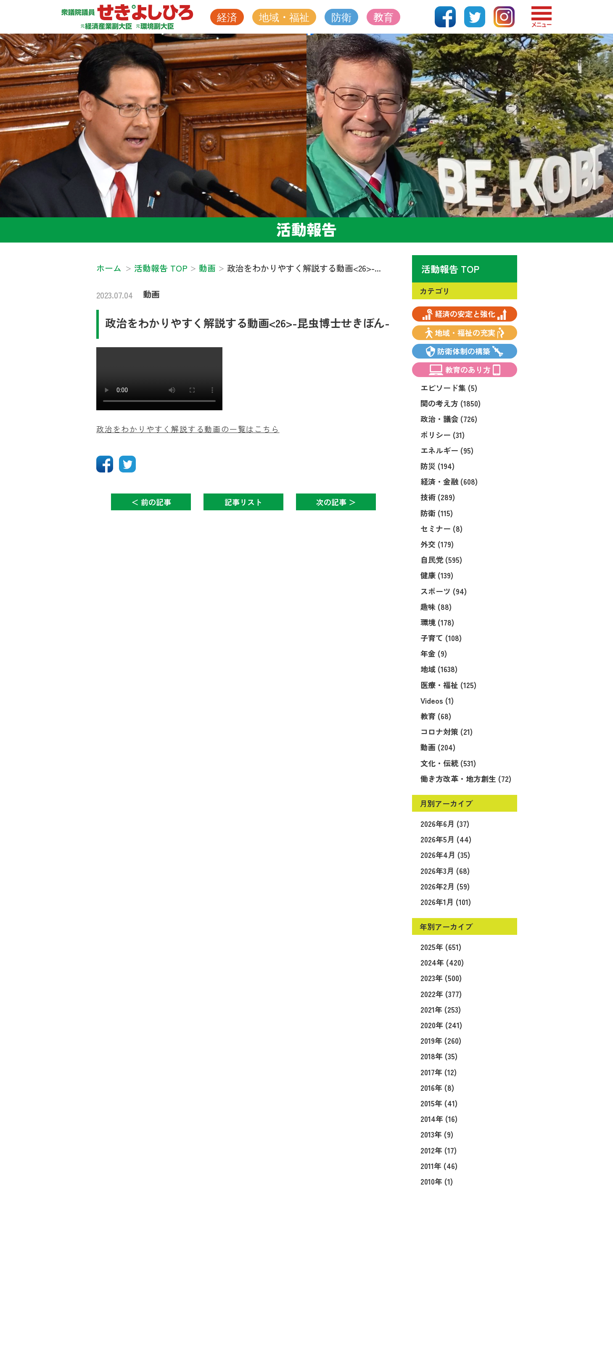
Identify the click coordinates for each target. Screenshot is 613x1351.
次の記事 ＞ (336, 501)
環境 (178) (437, 622)
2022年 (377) (441, 993)
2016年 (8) (437, 1087)
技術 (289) (437, 496)
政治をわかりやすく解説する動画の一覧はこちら (188, 428)
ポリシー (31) (442, 434)
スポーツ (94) (443, 591)
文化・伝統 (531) (448, 762)
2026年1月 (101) (445, 901)
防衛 (341, 16)
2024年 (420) (442, 962)
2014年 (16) (438, 1118)
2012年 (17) (438, 1150)
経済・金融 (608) (449, 481)
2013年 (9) (436, 1134)
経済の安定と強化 (465, 313)
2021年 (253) (440, 1009)
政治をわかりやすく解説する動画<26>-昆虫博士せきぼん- (247, 322)
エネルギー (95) (446, 450)
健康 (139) (436, 575)
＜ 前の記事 (151, 501)
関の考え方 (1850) (450, 403)
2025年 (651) (440, 946)
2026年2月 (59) (445, 886)
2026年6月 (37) (444, 823)
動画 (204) (437, 746)
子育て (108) (441, 637)
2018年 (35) (438, 1055)
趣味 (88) (436, 606)
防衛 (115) (436, 512)
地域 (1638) (438, 668)
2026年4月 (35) (445, 854)
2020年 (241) (441, 1024)
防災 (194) (437, 465)
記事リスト (243, 501)
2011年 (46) (438, 1165)
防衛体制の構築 (465, 351)
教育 (383, 16)
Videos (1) (437, 700)
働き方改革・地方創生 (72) (465, 778)
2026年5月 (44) (445, 839)
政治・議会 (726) (448, 418)
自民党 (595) (441, 559)
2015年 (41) (438, 1103)
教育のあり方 (465, 369)
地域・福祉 (284, 16)
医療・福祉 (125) (448, 684)
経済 (227, 16)
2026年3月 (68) (445, 870)
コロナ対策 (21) (446, 731)
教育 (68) (435, 715)
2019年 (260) (440, 1040)
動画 (151, 294)
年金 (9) (433, 653)
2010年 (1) (436, 1181)
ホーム (109, 268)
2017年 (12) (438, 1071)
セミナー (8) (441, 528)
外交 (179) (437, 543)
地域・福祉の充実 (464, 332)
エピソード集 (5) (448, 387)
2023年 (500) (441, 977)
